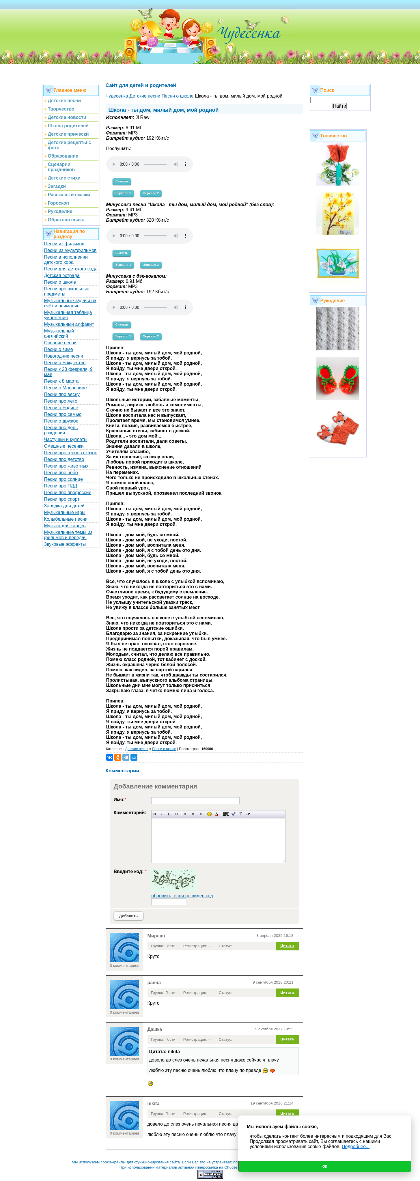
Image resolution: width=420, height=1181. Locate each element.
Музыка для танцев (65, 525)
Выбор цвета (216, 814)
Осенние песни (60, 342)
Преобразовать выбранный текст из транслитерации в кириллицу (240, 814)
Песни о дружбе (61, 420)
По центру (193, 814)
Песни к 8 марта (61, 381)
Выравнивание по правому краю (200, 814)
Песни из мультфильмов (70, 250)
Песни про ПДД (60, 485)
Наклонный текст (162, 814)
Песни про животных (66, 466)
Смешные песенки (64, 446)
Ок (324, 1167)
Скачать (121, 181)
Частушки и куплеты (65, 439)
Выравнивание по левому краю (185, 814)
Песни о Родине (61, 407)
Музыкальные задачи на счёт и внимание (70, 303)
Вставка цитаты (233, 814)
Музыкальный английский (59, 333)
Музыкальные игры (64, 512)
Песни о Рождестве (65, 362)
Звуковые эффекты (65, 544)
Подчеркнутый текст (169, 814)
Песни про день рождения (61, 430)
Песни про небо (61, 472)
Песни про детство (64, 459)
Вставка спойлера (247, 814)
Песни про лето (60, 401)
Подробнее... (355, 1146)
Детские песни (136, 749)
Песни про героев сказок (70, 452)
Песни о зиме (58, 349)
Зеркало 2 (151, 193)
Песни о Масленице (65, 387)
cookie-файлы (113, 1162)
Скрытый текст (226, 814)
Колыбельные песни (66, 519)
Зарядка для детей (64, 505)
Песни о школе (60, 282)
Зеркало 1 (123, 193)
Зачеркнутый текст (176, 814)
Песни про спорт (62, 499)
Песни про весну (62, 394)
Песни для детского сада (71, 268)
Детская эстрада (62, 275)
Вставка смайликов (209, 814)
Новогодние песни (63, 356)
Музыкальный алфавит (69, 324)
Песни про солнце (63, 479)
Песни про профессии (68, 492)
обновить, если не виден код (182, 895)
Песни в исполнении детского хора (66, 260)
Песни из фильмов (64, 243)
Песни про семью (63, 414)
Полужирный (155, 814)
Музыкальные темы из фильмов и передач (68, 535)
